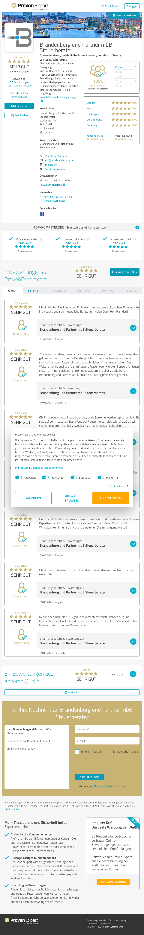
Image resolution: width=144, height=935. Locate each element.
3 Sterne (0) (83, 291)
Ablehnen (33, 498)
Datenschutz (92, 923)
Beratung (92, 125)
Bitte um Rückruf (91, 751)
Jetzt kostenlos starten (113, 882)
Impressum (22, 467)
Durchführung (94, 119)
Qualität (91, 102)
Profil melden (13, 809)
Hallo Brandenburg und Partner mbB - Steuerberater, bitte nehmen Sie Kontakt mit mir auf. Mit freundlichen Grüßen (36, 757)
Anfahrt (49, 132)
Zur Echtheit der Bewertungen (19, 94)
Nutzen (90, 108)
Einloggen (131, 6)
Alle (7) (12, 290)
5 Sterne (118, 67)
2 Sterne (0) (107, 291)
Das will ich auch (110, 6)
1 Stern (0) (131, 291)
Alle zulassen (110, 498)
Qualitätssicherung (117, 920)
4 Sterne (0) (59, 291)
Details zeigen (116, 486)
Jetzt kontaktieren (124, 15)
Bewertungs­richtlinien (97, 920)
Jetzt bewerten (19, 106)
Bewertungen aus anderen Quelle (19, 83)
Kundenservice (95, 135)
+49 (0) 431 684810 (56, 155)
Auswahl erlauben (72, 498)
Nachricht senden (90, 777)
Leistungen (93, 114)
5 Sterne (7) (34, 291)
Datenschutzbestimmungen (47, 467)
